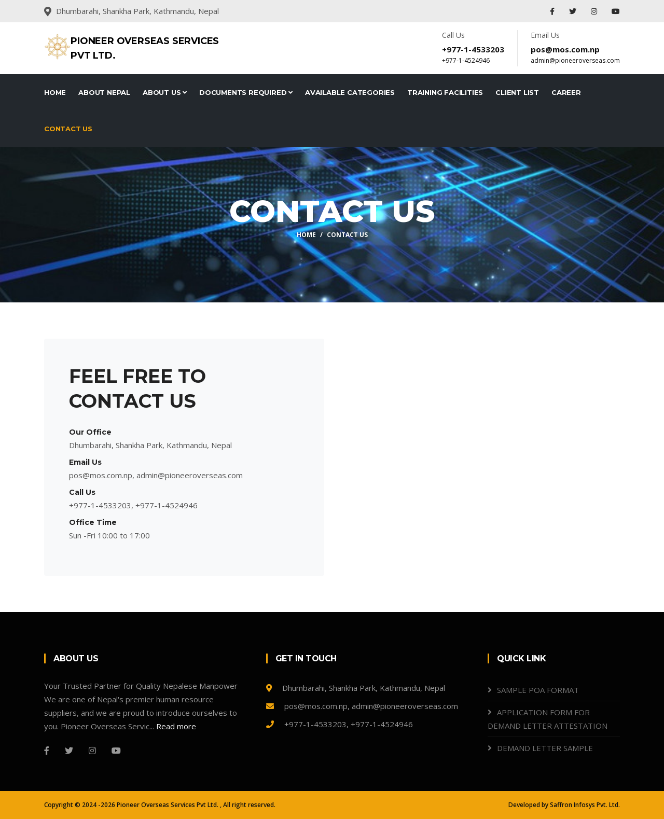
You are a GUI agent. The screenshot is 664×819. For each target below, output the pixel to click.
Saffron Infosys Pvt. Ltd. (585, 804)
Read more (176, 726)
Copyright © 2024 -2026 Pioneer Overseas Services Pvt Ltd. (132, 804)
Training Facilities (445, 92)
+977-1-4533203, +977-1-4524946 (339, 724)
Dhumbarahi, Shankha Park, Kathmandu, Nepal (355, 688)
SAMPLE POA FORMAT (538, 690)
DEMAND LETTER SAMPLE (545, 748)
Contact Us (68, 128)
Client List (517, 92)
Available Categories (350, 92)
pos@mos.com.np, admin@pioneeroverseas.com (362, 706)
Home (55, 92)
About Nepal (104, 92)
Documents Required (246, 92)
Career (566, 92)
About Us (165, 92)
